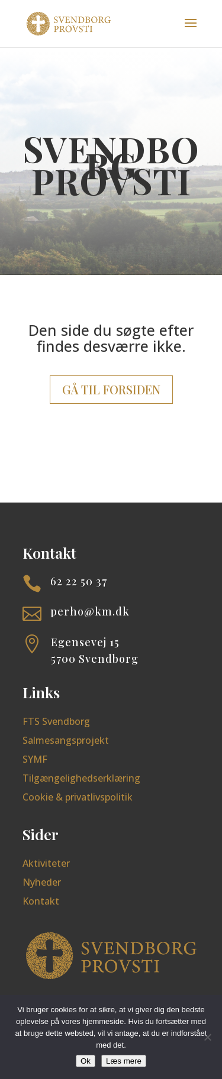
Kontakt (40, 901)
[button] (190, 30)
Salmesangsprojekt (65, 740)
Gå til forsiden (111, 389)
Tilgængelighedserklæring (81, 778)
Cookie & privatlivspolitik (77, 796)
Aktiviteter (46, 863)
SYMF (34, 759)
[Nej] (207, 1037)
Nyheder (41, 882)
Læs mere (123, 1061)
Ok (86, 1061)
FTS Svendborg (56, 721)
